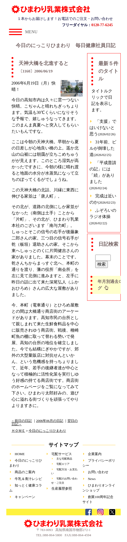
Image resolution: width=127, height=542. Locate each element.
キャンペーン (25, 497)
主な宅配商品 (64, 458)
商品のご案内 (25, 472)
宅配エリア (63, 463)
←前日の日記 (22, 421)
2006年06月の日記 (49, 421)
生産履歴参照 (61, 488)
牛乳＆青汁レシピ (28, 479)
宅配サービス (61, 454)
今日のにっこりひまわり (47, 431)
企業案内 (95, 454)
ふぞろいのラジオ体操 (102, 216)
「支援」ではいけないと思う (102, 127)
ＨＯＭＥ (18, 431)
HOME (20, 454)
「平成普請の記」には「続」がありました (102, 175)
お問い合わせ (98, 472)
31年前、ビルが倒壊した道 (102, 148)
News (92, 479)
